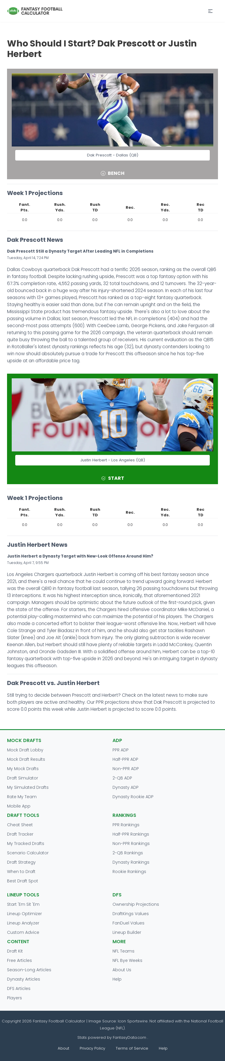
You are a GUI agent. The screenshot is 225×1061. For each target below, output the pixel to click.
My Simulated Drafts (28, 787)
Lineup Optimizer (24, 914)
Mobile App (18, 806)
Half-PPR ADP (125, 759)
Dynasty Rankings (130, 862)
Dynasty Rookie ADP (133, 797)
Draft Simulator (22, 778)
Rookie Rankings (129, 871)
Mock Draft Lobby (25, 750)
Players (14, 998)
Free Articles (19, 960)
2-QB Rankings (127, 853)
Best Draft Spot (22, 881)
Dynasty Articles (23, 979)
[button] (210, 11)
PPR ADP (120, 750)
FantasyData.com (130, 1037)
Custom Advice (23, 932)
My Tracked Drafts (25, 843)
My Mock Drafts (23, 769)
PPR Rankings (125, 825)
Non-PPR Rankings (131, 843)
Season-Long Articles (29, 970)
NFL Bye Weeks (127, 960)
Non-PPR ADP (125, 769)
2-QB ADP (122, 778)
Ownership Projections (135, 904)
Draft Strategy (21, 862)
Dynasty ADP (125, 787)
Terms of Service (132, 1048)
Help (117, 979)
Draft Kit (15, 951)
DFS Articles (18, 988)
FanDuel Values (128, 923)
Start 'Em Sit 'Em (23, 904)
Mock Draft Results (26, 759)
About (63, 1048)
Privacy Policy (92, 1048)
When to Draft (21, 871)
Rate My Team (22, 797)
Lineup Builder (126, 932)
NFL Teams (123, 951)
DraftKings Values (130, 914)
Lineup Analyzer (23, 923)
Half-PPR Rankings (130, 834)
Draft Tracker (20, 834)
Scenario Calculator (28, 853)
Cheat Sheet (20, 825)
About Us (121, 970)
